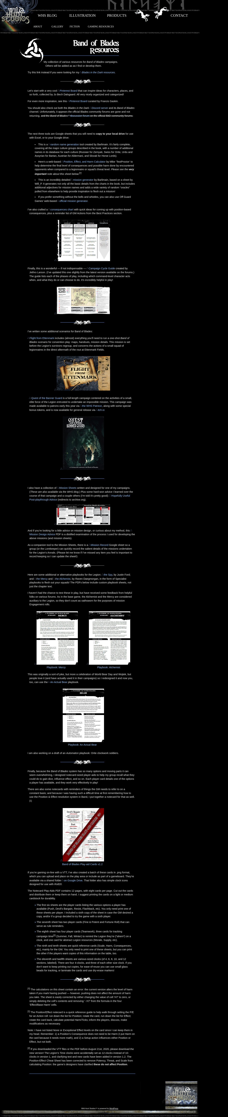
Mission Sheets (67, 487)
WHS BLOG (47, 15)
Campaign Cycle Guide (102, 268)
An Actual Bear (58, 682)
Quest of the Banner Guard (46, 398)
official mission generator (73, 201)
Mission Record (99, 545)
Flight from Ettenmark (42, 338)
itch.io (101, 410)
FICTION (75, 26)
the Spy (108, 574)
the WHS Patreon (92, 405)
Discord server (100, 108)
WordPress (113, 1109)
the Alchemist (63, 578)
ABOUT (37, 26)
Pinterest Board (68, 90)
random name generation (64, 144)
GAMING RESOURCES (101, 26)
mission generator (83, 179)
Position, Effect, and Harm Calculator (85, 161)
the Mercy (42, 578)
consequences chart (61, 209)
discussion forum (79, 115)
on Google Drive (73, 880)
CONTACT (179, 15)
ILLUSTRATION (82, 15)
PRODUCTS (116, 15)
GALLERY (57, 26)
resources (98, 72)
